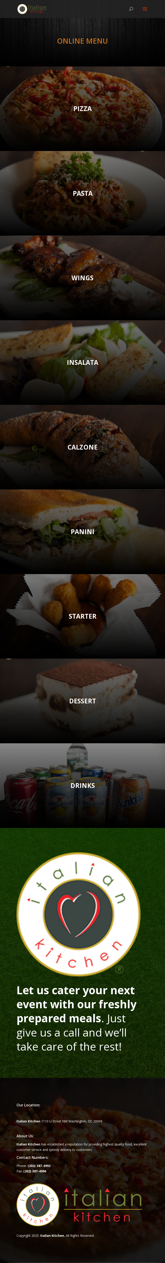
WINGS (82, 277)
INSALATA (82, 362)
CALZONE (82, 447)
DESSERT (82, 701)
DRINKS (82, 785)
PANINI (82, 531)
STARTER (82, 616)
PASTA (83, 193)
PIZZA (82, 108)
